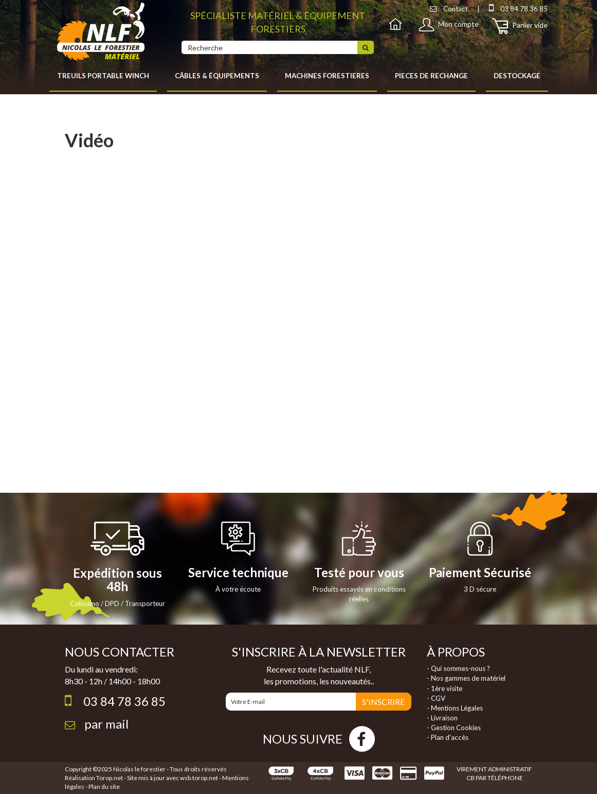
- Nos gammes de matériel (466, 678)
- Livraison (442, 718)
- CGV (436, 698)
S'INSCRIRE (383, 701)
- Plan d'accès (447, 737)
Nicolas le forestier (139, 769)
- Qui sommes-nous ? (458, 668)
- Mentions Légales (455, 708)
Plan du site (104, 786)
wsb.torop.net (199, 778)
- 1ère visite (444, 688)
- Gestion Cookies (454, 727)
